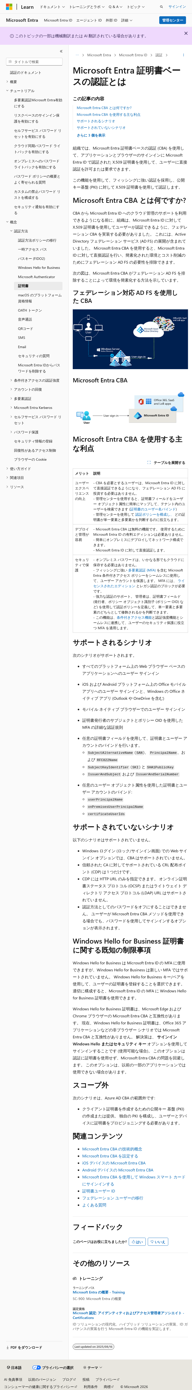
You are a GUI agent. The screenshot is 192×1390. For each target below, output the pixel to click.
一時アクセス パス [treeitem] (32, 249)
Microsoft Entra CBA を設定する (110, 1155)
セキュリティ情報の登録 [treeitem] (33, 441)
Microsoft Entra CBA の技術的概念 (112, 1148)
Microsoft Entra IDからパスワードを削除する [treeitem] (39, 368)
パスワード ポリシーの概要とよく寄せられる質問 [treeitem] (37, 179)
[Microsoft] (9, 7)
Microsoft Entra (99, 55)
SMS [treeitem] (21, 337)
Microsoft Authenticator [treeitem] (36, 276)
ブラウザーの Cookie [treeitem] (30, 459)
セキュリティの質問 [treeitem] (34, 355)
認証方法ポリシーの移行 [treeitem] (37, 240)
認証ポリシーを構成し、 (154, 514)
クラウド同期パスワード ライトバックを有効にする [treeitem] (37, 148)
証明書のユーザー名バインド (153, 509)
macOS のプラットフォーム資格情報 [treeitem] (40, 298)
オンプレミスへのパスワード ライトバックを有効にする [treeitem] (37, 164)
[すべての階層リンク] (77, 55)
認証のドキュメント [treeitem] (26, 72)
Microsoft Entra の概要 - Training (99, 1292)
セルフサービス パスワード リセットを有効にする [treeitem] (38, 133)
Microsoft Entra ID (133, 55)
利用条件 (91, 1386)
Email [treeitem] (22, 346)
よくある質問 (94, 1204)
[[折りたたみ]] (61, 51)
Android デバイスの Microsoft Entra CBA (117, 1169)
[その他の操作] (183, 55)
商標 (107, 1386)
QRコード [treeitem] (25, 328)
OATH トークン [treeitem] (30, 310)
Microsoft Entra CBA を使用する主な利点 (108, 114)
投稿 (86, 1379)
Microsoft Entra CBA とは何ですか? (104, 107)
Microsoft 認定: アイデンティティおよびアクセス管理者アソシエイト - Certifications (128, 1315)
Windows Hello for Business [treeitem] (39, 267)
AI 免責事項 (13, 1379)
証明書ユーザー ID (98, 1190)
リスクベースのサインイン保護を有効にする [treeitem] (37, 118)
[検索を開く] (161, 6)
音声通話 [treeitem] (25, 319)
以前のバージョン (42, 1379)
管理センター (172, 20)
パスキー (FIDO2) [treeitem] (31, 258)
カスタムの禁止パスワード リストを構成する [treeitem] (37, 194)
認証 (159, 55)
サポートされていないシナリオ (101, 127)
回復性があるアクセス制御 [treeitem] (35, 450)
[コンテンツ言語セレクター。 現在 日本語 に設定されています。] (14, 1368)
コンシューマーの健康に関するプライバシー (39, 1386)
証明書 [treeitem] (23, 285)
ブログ (67, 1379)
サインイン (177, 6)
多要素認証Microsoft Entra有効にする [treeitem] (38, 103)
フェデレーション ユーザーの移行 (112, 1197)
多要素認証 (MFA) (142, 570)
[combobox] (34, 62)
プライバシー (106, 1379)
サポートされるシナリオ (96, 121)
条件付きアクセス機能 (134, 617)
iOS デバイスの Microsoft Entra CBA (114, 1162)
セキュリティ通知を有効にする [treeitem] (37, 209)
